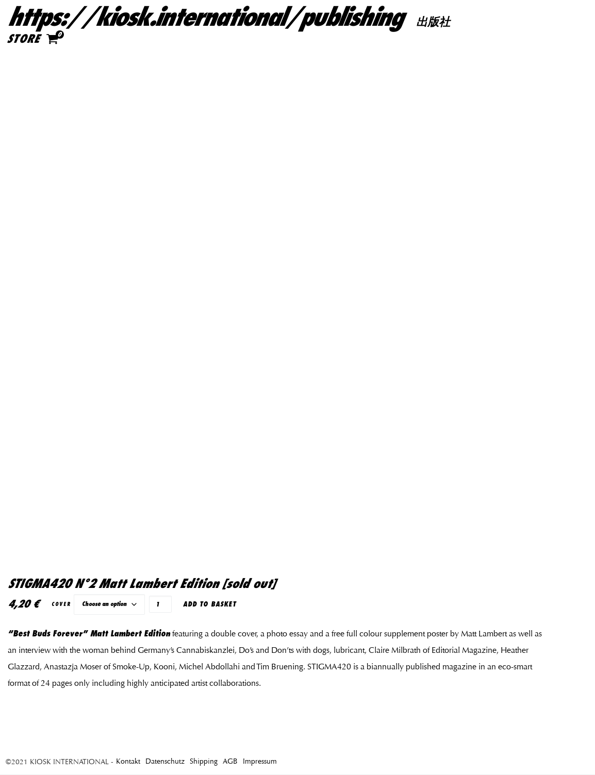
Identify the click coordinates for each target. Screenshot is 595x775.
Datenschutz (165, 761)
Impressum (260, 761)
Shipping (204, 761)
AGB (230, 761)
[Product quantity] (160, 604)
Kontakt (128, 761)
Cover (61, 604)
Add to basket (209, 604)
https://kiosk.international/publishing (204, 17)
